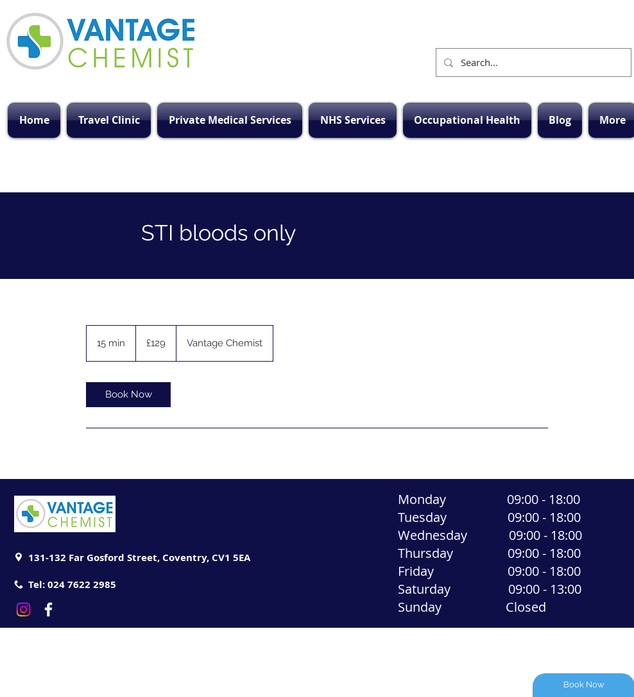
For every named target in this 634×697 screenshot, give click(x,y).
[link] (128, 394)
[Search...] (532, 62)
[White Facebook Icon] (48, 609)
